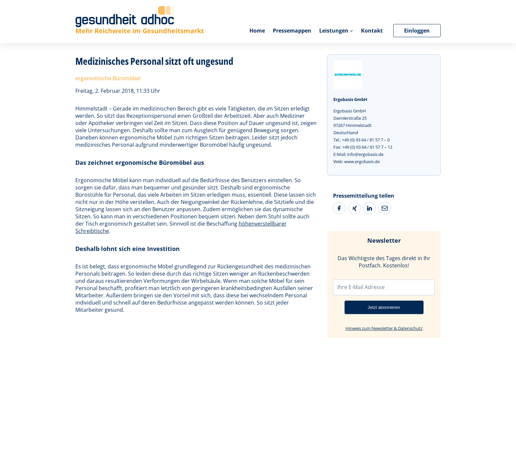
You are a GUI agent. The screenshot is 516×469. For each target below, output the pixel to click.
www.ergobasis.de (362, 161)
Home (257, 30)
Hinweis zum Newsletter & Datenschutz (384, 328)
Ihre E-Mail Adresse (361, 287)
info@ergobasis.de (365, 154)
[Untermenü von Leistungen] (351, 30)
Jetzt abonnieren (384, 307)
